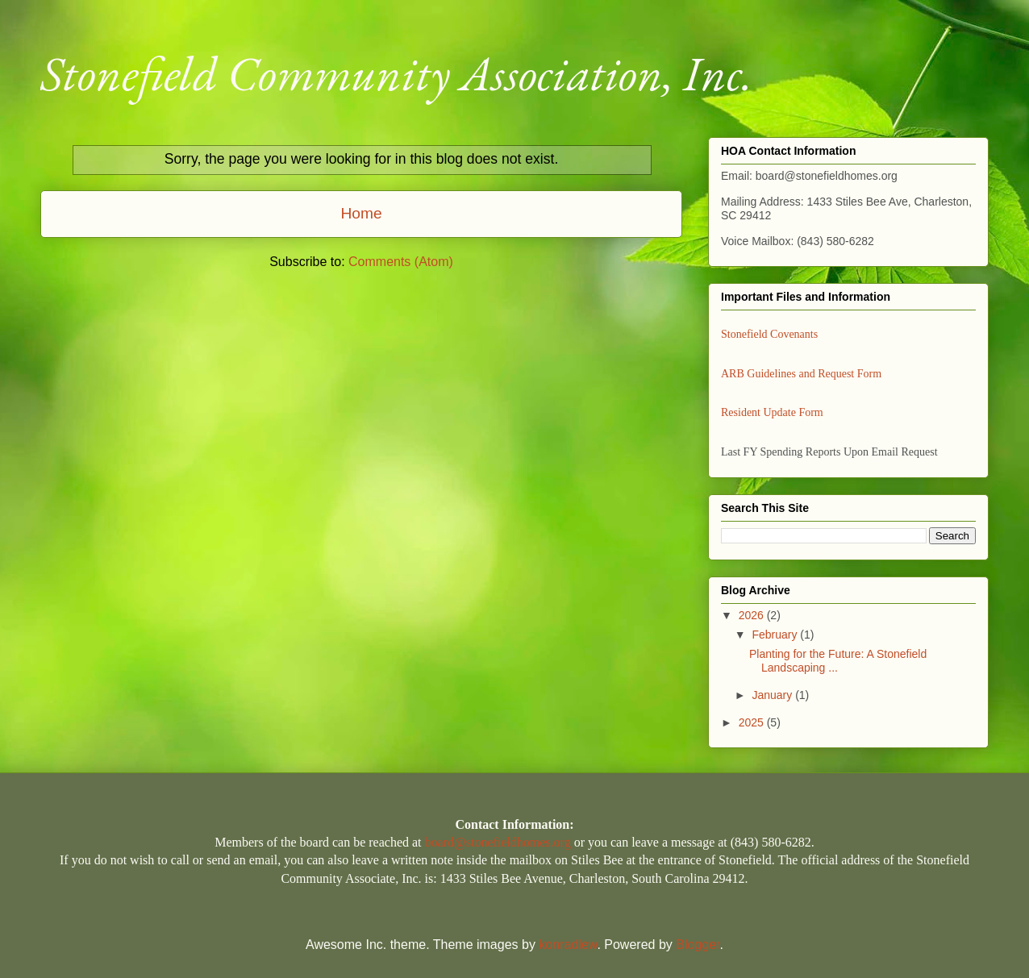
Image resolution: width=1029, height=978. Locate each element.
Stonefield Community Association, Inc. (396, 73)
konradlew (568, 944)
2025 (753, 722)
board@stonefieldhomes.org (498, 842)
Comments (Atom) (400, 261)
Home (360, 213)
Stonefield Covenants (769, 334)
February (776, 634)
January (773, 695)
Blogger (697, 944)
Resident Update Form (772, 412)
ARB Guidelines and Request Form (801, 374)
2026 (753, 615)
